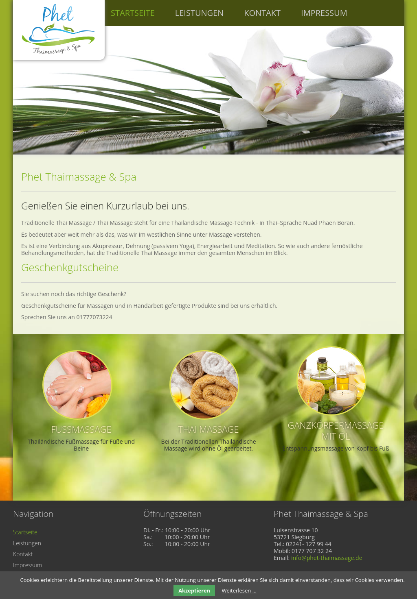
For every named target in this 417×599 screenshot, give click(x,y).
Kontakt (262, 12)
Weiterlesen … (239, 590)
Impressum (324, 12)
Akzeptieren (194, 590)
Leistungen (199, 12)
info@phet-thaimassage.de (326, 558)
